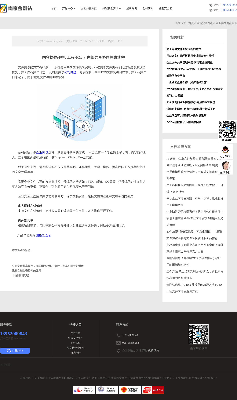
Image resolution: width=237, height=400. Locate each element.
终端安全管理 (75, 337)
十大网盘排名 (183, 378)
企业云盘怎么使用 (103, 378)
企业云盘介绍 (83, 378)
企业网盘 (128, 350)
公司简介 (148, 8)
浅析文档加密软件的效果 (26, 270)
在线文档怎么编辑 (124, 378)
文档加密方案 (89, 8)
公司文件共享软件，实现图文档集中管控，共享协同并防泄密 (48, 266)
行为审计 (76, 352)
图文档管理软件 (75, 347)
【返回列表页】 (21, 275)
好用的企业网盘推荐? (148, 378)
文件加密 (76, 333)
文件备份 (76, 342)
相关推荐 (177, 37)
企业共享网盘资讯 (226, 23)
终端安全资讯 (111, 8)
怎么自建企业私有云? (204, 378)
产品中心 (68, 8)
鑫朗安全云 (165, 8)
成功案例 (131, 8)
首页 (54, 8)
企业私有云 (168, 378)
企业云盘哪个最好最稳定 (60, 378)
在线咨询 (15, 351)
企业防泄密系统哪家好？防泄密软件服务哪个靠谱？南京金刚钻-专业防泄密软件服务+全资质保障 (194, 218)
